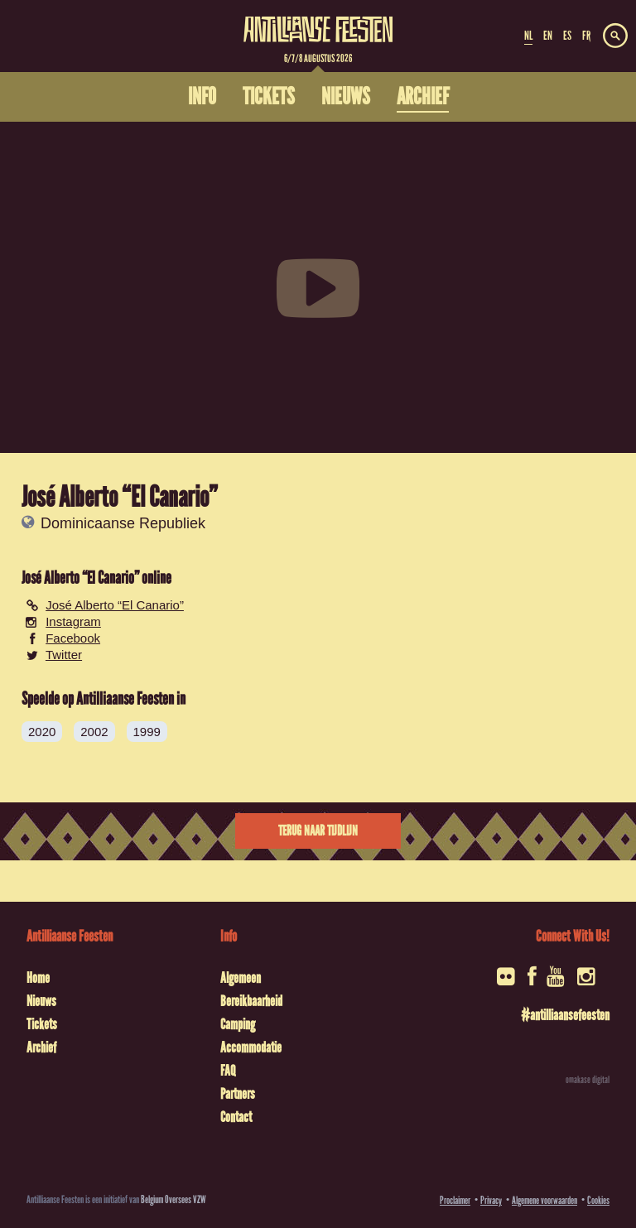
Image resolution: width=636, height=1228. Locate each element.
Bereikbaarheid (251, 1001)
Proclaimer (455, 1200)
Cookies (598, 1200)
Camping (237, 1024)
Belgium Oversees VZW (173, 1199)
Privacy (491, 1200)
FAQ (227, 1071)
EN (547, 35)
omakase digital (588, 1080)
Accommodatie (251, 1047)
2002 (94, 732)
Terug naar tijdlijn (318, 831)
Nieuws (41, 1001)
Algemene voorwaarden (544, 1200)
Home (38, 978)
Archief (41, 1047)
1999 (147, 732)
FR (586, 35)
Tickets (41, 1024)
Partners (237, 1094)
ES (567, 35)
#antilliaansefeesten (565, 1015)
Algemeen (240, 978)
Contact (236, 1117)
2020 (41, 732)
